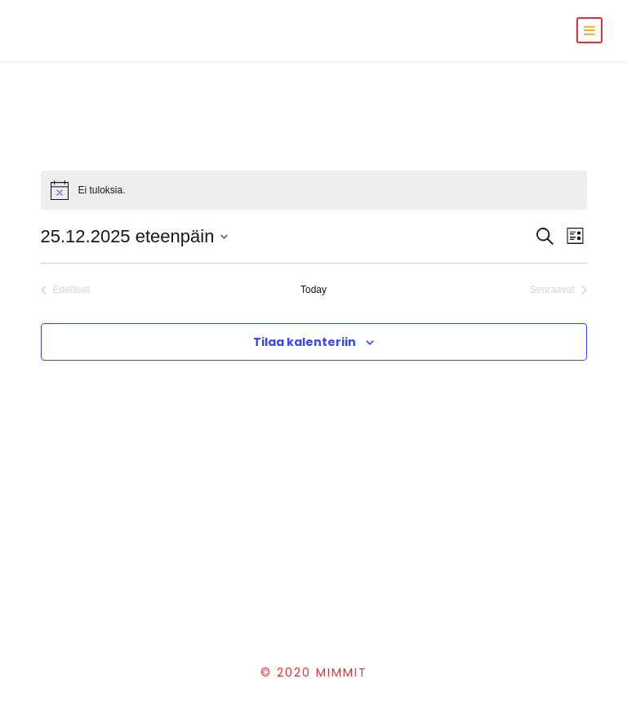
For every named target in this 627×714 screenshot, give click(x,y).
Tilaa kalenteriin (304, 342)
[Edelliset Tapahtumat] (65, 290)
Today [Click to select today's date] (313, 289)
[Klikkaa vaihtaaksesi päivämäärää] (135, 236)
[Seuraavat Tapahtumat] (558, 290)
